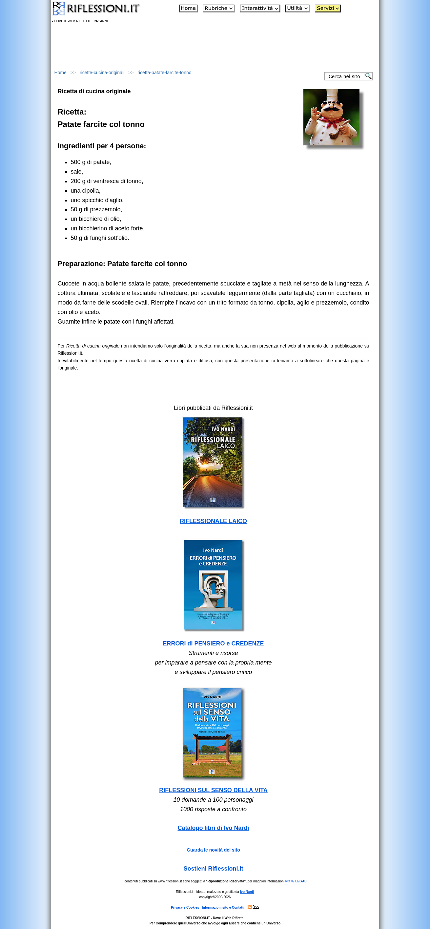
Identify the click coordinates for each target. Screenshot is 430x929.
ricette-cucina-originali (102, 72)
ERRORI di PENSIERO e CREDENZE (213, 643)
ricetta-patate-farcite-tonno (164, 72)
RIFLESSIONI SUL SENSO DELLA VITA (213, 790)
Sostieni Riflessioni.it (213, 868)
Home (60, 72)
